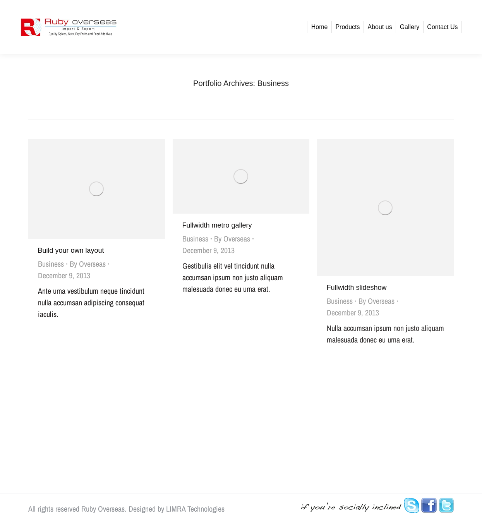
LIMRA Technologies (195, 508)
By (88, 264)
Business (51, 264)
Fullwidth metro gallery (217, 225)
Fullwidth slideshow (357, 287)
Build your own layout (71, 250)
